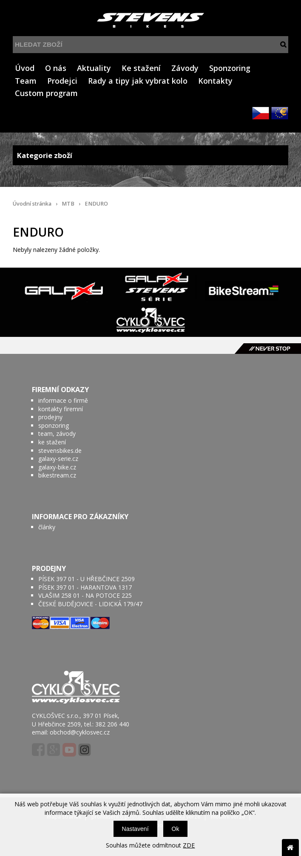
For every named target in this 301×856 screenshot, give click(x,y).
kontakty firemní (60, 409)
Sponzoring (229, 68)
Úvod (24, 68)
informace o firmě (63, 400)
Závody (185, 68)
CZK (260, 113)
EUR (279, 113)
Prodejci (62, 81)
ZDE (189, 845)
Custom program (46, 93)
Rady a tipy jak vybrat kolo (137, 81)
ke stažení (52, 442)
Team (26, 81)
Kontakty (215, 81)
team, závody (57, 433)
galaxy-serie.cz (58, 459)
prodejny (50, 417)
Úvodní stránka (32, 203)
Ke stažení (141, 68)
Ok (175, 828)
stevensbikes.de (60, 450)
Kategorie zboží (150, 155)
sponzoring (53, 425)
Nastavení (135, 828)
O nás (55, 68)
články (46, 527)
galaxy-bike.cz (57, 467)
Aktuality (94, 68)
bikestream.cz (57, 475)
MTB (68, 203)
